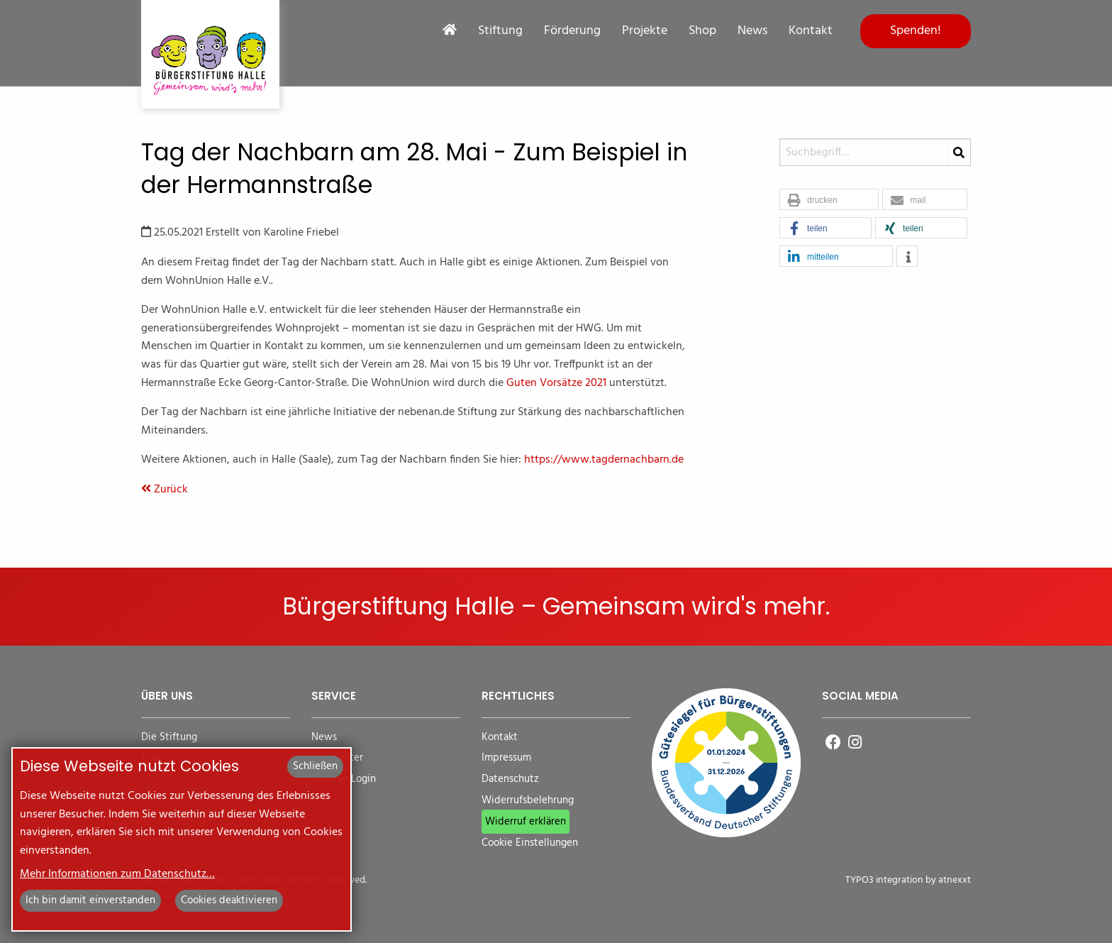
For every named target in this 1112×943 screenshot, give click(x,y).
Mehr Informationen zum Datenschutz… (117, 874)
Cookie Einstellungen (530, 843)
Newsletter (337, 758)
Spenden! (915, 31)
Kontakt (811, 31)
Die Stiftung (169, 737)
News (752, 31)
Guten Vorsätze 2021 (557, 383)
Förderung (572, 31)
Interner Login (343, 779)
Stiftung (500, 31)
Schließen (315, 766)
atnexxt (954, 880)
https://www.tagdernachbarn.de (604, 460)
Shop (702, 31)
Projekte (644, 31)
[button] (829, 200)
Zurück (164, 489)
